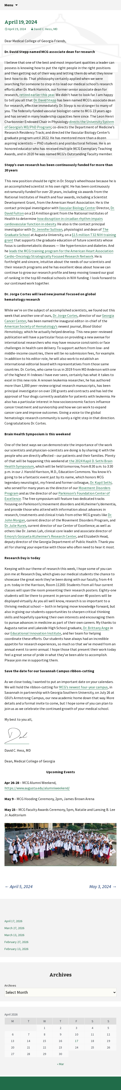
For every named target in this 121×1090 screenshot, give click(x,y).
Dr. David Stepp (44, 100)
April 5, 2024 (18, 886)
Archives (10, 985)
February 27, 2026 (16, 942)
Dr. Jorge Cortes (65, 315)
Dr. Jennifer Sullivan (47, 229)
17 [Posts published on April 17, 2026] (76, 1041)
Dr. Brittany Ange (96, 628)
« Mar (60, 1064)
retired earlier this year (36, 94)
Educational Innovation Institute (35, 633)
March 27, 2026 (14, 928)
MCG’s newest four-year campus (83, 687)
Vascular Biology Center (77, 208)
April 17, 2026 (13, 921)
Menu (8, 5)
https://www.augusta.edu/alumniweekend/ (37, 788)
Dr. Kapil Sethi (101, 482)
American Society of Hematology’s (30, 326)
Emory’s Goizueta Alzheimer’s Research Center (40, 536)
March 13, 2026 (14, 935)
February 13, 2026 (16, 949)
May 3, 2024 (103, 886)
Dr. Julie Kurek (15, 525)
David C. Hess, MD (45, 29)
